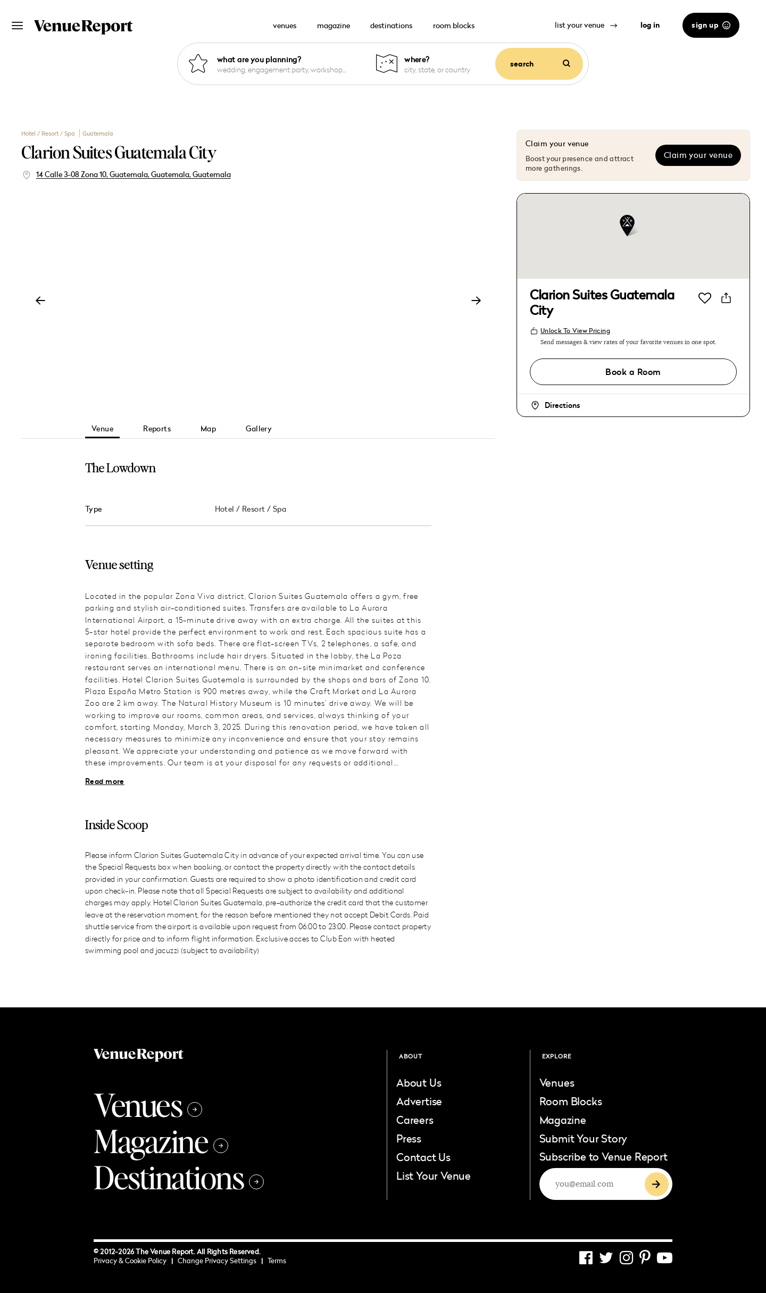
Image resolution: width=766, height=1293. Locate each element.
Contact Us (423, 1156)
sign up (711, 25)
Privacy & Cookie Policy (133, 1260)
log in (650, 25)
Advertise (419, 1101)
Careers (415, 1119)
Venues (148, 1104)
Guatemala (97, 133)
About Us (418, 1082)
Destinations (179, 1176)
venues (284, 25)
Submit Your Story (583, 1138)
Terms (277, 1260)
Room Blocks (570, 1101)
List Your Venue (433, 1175)
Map (208, 428)
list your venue (586, 25)
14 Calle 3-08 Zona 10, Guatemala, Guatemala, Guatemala (133, 174)
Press (408, 1138)
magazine (333, 25)
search (540, 64)
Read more (104, 781)
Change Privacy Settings (220, 1260)
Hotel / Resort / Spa (49, 133)
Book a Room (633, 372)
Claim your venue (698, 155)
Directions (562, 405)
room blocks (453, 25)
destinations (391, 25)
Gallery (259, 428)
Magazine (161, 1140)
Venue (102, 428)
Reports (157, 428)
